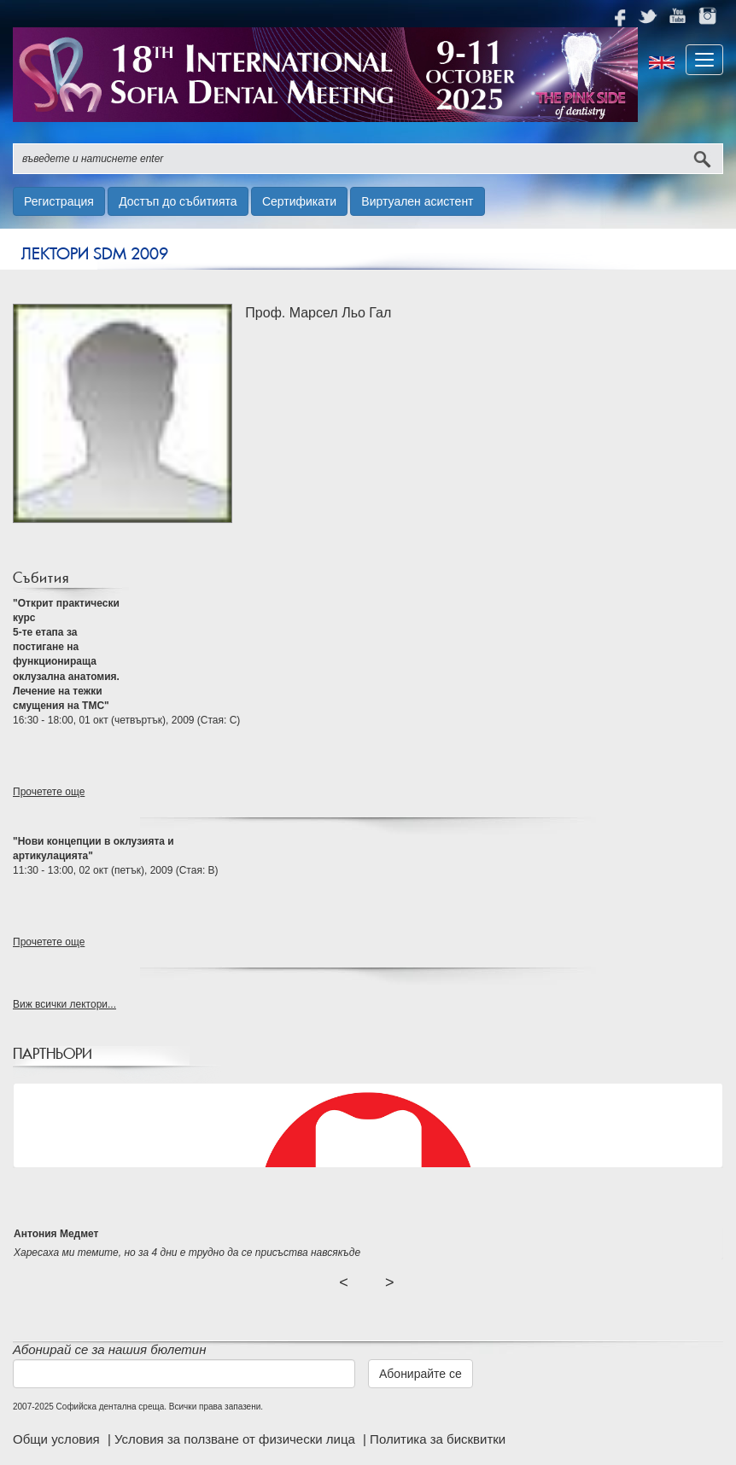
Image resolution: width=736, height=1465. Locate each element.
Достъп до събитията (178, 201)
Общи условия (58, 1439)
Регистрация (59, 201)
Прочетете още (49, 792)
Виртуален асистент (417, 201)
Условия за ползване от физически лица (236, 1439)
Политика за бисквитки (437, 1439)
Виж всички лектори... (64, 1004)
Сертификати (299, 201)
